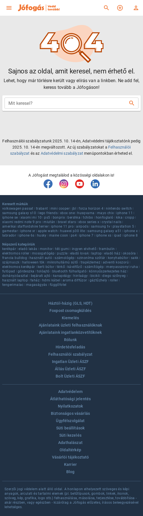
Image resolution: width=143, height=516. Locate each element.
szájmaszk (11, 262)
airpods (82, 226)
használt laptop (15, 280)
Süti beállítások (70, 428)
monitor (46, 249)
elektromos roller (15, 253)
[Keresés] (106, 8)
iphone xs (104, 235)
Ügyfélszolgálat (70, 420)
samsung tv (100, 226)
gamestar (10, 231)
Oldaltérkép (70, 450)
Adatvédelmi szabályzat (62, 153)
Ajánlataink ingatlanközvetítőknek (70, 332)
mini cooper (60, 208)
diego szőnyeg (114, 276)
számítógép (94, 267)
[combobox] (67, 103)
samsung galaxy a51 (104, 231)
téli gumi (62, 249)
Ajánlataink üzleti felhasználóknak (70, 325)
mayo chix (105, 213)
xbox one (67, 213)
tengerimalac (13, 285)
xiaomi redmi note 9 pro (21, 222)
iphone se (10, 217)
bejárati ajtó (41, 276)
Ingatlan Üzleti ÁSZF (70, 361)
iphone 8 (131, 235)
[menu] (9, 8)
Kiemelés (70, 318)
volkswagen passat (17, 208)
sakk (135, 258)
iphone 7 (86, 235)
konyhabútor (118, 258)
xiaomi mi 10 (31, 217)
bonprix (59, 217)
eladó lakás (28, 249)
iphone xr (27, 231)
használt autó (40, 258)
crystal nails (111, 222)
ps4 (74, 235)
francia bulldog (14, 258)
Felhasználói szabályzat (70, 354)
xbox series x (88, 222)
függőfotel (58, 285)
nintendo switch (119, 208)
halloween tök (33, 262)
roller (114, 280)
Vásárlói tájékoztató (70, 457)
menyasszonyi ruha (122, 267)
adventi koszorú (116, 262)
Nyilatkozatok (70, 406)
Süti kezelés (70, 435)
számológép (64, 258)
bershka (73, 217)
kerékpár (9, 249)
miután (49, 222)
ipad (117, 235)
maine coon (58, 235)
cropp (129, 217)
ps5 (47, 217)
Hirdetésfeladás (70, 347)
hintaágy (80, 276)
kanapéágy (62, 276)
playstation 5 (123, 226)
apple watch (48, 231)
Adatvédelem (70, 391)
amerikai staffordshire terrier (25, 226)
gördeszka (26, 271)
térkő (61, 267)
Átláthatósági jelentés (70, 399)
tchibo (88, 217)
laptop (96, 253)
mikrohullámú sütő (62, 262)
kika (119, 217)
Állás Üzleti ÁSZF (70, 369)
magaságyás (36, 285)
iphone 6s (27, 235)
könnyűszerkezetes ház (107, 271)
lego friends (48, 213)
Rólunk (70, 339)
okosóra (129, 253)
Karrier (70, 464)
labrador (9, 235)
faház (35, 280)
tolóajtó (43, 271)
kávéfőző (74, 267)
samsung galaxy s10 (19, 213)
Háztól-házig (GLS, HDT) (70, 303)
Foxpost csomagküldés (70, 310)
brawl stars (67, 222)
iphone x (131, 231)
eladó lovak (79, 253)
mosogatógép (43, 253)
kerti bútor (46, 267)
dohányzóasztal (15, 276)
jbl (74, 208)
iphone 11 (124, 213)
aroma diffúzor (75, 280)
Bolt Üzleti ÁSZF (70, 376)
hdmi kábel (51, 280)
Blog (70, 471)
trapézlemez (90, 262)
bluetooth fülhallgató (69, 271)
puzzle (62, 253)
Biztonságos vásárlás (70, 413)
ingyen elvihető (84, 249)
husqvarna (86, 213)
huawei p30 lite (72, 231)
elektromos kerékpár (18, 267)
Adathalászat (70, 442)
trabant (42, 208)
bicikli (95, 276)
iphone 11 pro (62, 226)
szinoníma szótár (91, 258)
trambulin (107, 249)
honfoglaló (105, 217)
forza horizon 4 (91, 208)
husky (42, 235)
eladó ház (112, 253)
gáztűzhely (98, 280)
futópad (8, 271)
